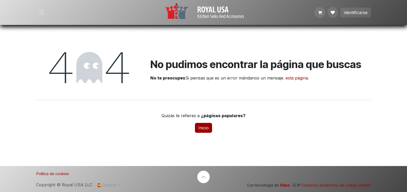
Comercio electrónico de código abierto (336, 185)
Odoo (285, 185)
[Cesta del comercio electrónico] (319, 12)
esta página (297, 78)
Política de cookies (52, 173)
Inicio (203, 127)
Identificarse (356, 12)
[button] (203, 177)
